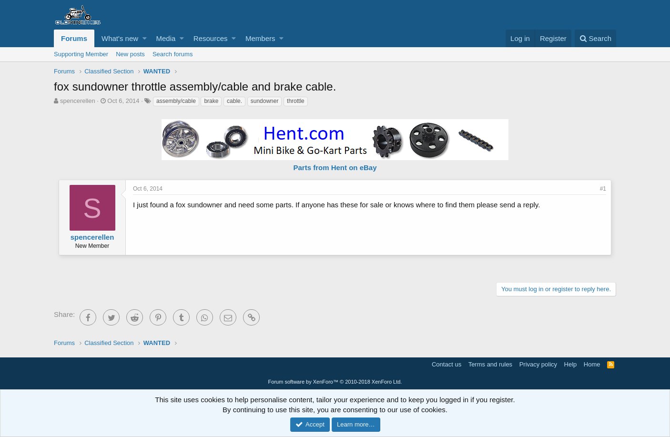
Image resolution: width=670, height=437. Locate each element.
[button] (144, 38)
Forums (74, 38)
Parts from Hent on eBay (334, 167)
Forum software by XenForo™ (335, 382)
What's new (120, 38)
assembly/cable (176, 101)
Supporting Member (81, 54)
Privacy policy (538, 364)
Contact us (446, 364)
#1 (603, 188)
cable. (234, 101)
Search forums (172, 54)
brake (211, 101)
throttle (296, 101)
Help (570, 364)
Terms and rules (490, 364)
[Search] (595, 38)
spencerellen (77, 100)
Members (260, 38)
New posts (130, 54)
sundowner (265, 101)
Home (592, 364)
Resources (210, 38)
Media (166, 38)
